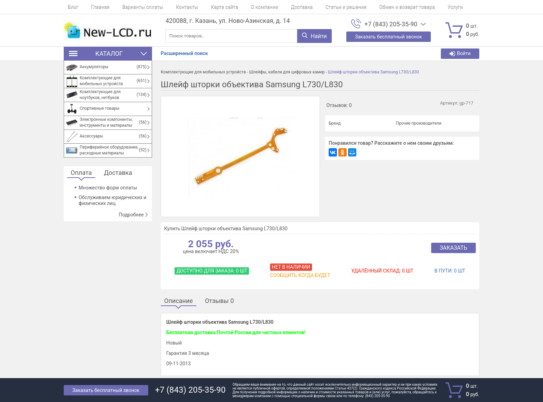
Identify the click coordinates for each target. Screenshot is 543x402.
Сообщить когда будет (300, 275)
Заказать (453, 247)
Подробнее (134, 214)
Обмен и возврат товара (370, 7)
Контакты (171, 7)
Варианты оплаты (130, 7)
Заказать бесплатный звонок (106, 390)
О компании (240, 7)
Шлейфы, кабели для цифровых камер (286, 72)
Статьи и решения (314, 7)
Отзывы (219, 301)
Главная (92, 7)
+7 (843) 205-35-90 (390, 24)
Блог (69, 7)
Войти (460, 53)
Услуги (414, 7)
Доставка (273, 7)
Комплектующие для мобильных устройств (203, 72)
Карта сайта (204, 7)
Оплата (81, 173)
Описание (178, 301)
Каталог (108, 53)
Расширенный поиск (184, 53)
